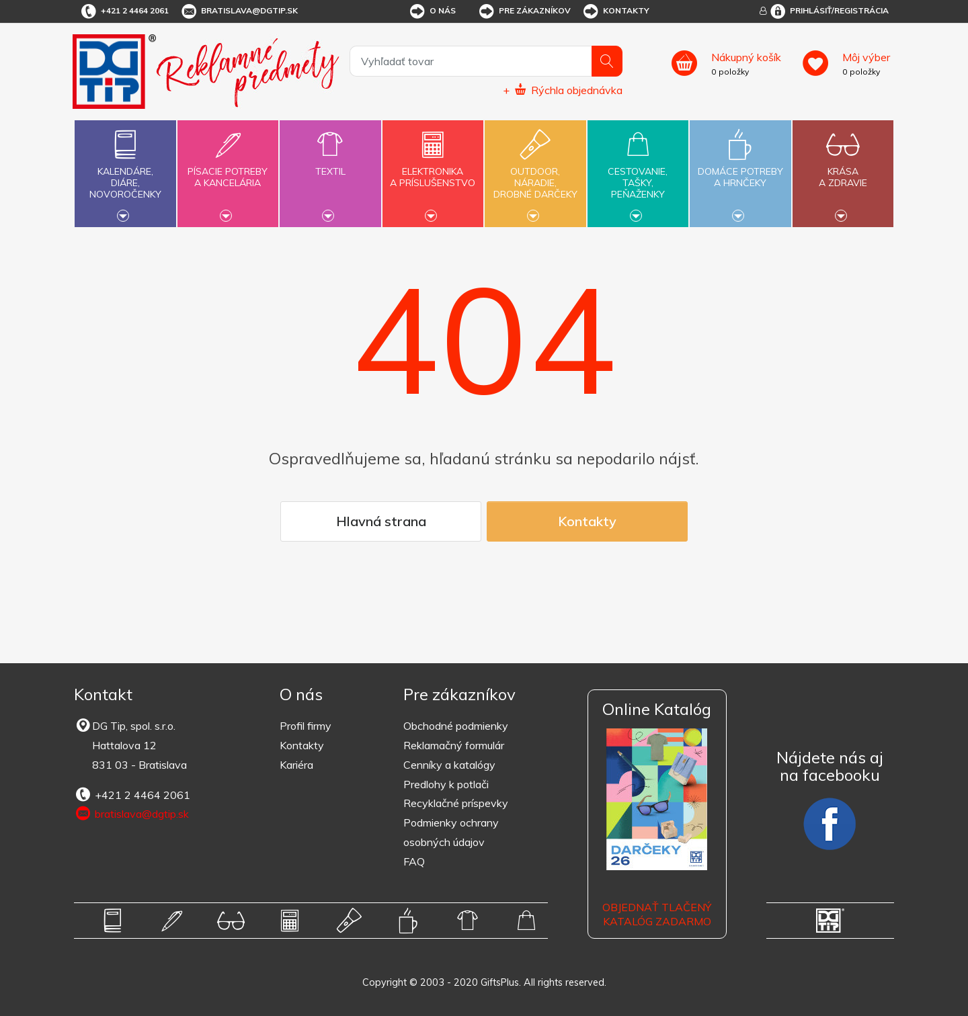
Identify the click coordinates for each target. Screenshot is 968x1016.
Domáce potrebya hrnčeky (740, 169)
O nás (432, 11)
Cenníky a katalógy (449, 764)
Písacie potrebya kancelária (228, 169)
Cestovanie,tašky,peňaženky (638, 172)
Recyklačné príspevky (455, 803)
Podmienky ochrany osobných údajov (451, 832)
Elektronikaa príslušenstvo (433, 169)
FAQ (414, 861)
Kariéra (296, 764)
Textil (330, 163)
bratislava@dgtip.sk (238, 11)
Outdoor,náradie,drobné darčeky (535, 172)
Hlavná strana (381, 521)
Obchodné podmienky (455, 725)
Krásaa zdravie (843, 169)
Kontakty (615, 11)
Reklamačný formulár (453, 745)
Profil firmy (305, 725)
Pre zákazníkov (524, 11)
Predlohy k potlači (446, 784)
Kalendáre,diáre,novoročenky (125, 172)
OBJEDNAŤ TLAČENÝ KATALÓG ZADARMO (656, 914)
